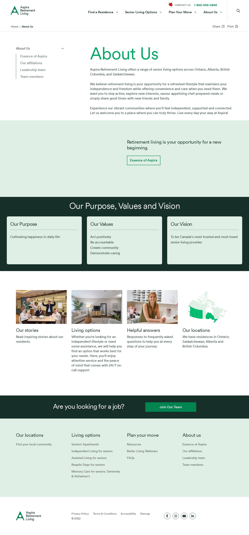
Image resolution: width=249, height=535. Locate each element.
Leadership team (32, 70)
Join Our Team (171, 407)
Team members (31, 77)
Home (14, 26)
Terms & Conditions (105, 513)
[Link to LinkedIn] (192, 516)
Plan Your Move (179, 12)
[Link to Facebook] (167, 516)
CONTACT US (182, 5)
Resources (134, 444)
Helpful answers (143, 330)
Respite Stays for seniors (88, 464)
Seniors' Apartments (85, 444)
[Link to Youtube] (184, 516)
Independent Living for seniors (92, 451)
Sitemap (145, 513)
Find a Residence (100, 12)
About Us (210, 12)
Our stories (27, 330)
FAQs (130, 458)
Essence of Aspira (33, 56)
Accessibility (128, 513)
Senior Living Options (141, 12)
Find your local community (34, 444)
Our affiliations (31, 63)
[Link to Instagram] (175, 516)
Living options (85, 330)
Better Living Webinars (142, 451)
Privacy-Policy (80, 513)
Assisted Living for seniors (89, 458)
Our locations (196, 330)
